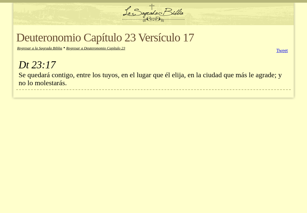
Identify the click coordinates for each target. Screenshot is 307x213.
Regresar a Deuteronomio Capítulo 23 (95, 48)
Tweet (282, 50)
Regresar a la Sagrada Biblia (39, 48)
